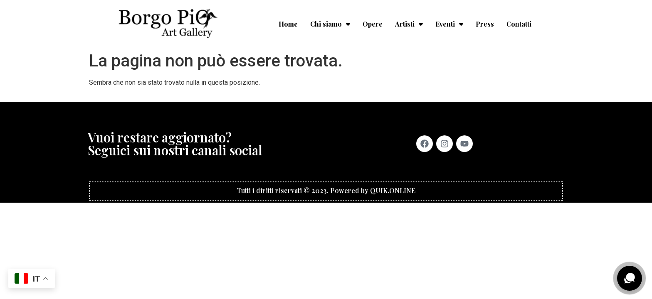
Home (288, 24)
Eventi (449, 24)
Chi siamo (330, 24)
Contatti (518, 24)
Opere (373, 24)
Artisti (409, 24)
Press (485, 24)
